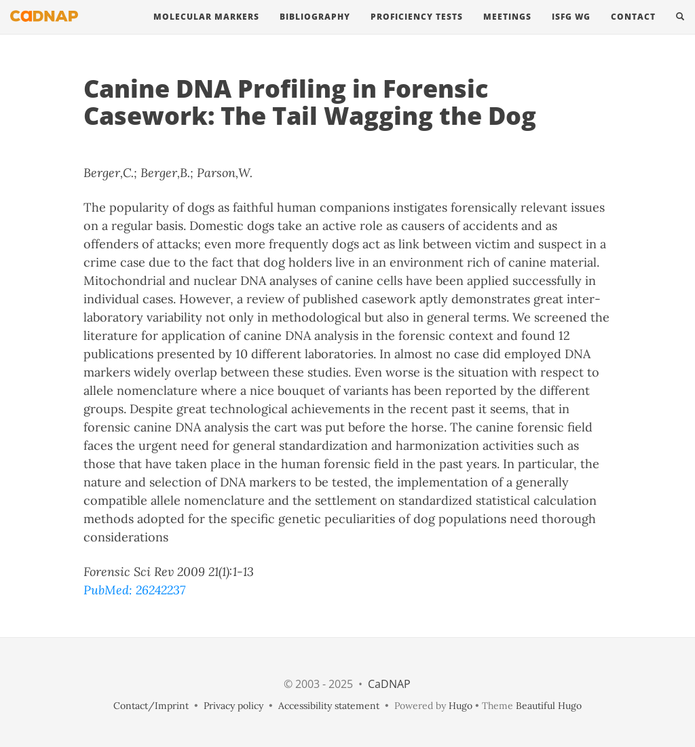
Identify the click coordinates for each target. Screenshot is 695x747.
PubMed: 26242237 (134, 590)
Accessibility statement (328, 706)
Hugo (460, 706)
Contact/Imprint (151, 706)
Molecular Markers (206, 30)
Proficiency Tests (417, 30)
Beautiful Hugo (549, 706)
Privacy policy (233, 706)
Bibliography (315, 30)
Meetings (507, 30)
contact (633, 30)
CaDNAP (389, 683)
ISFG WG (571, 30)
